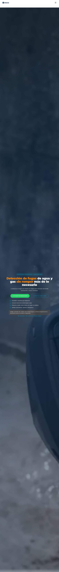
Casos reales (37, 316)
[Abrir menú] (55, 2)
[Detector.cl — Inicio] (8, 2)
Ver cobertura (29, 316)
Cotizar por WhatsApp (20, 296)
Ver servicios (21, 316)
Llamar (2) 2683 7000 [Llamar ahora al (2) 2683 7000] (39, 296)
